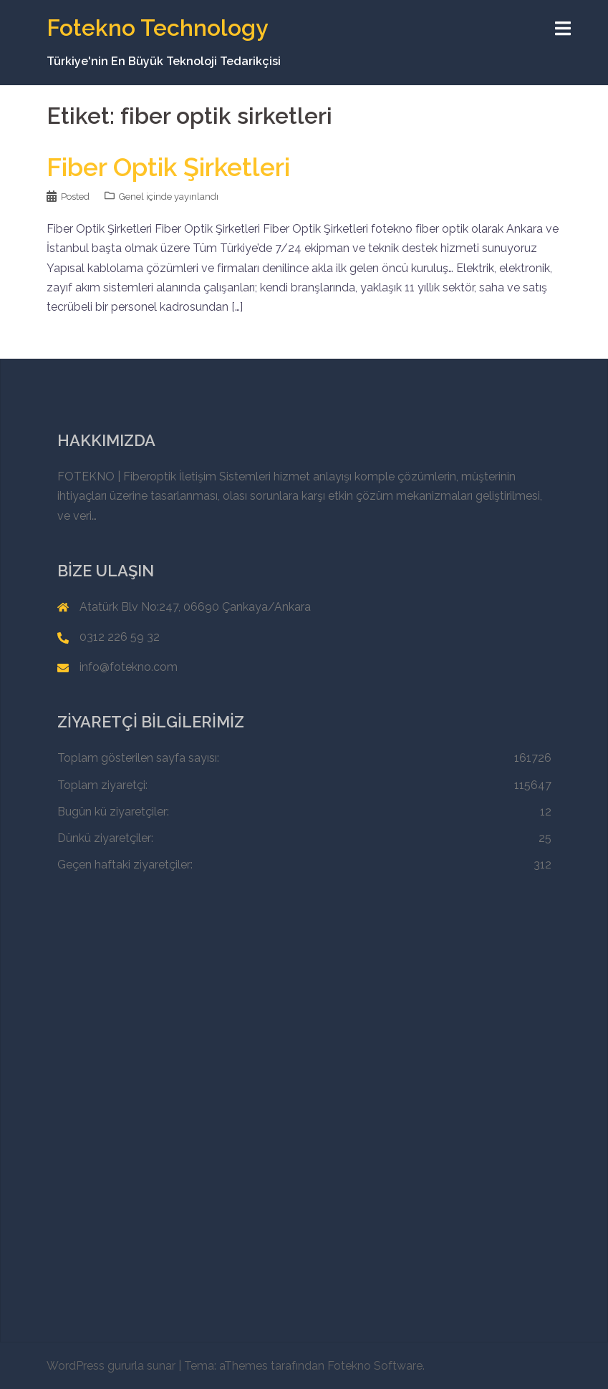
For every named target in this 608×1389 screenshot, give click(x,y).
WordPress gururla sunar (111, 1366)
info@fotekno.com (128, 667)
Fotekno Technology (158, 27)
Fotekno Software (375, 1366)
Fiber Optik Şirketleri (168, 167)
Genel (131, 196)
